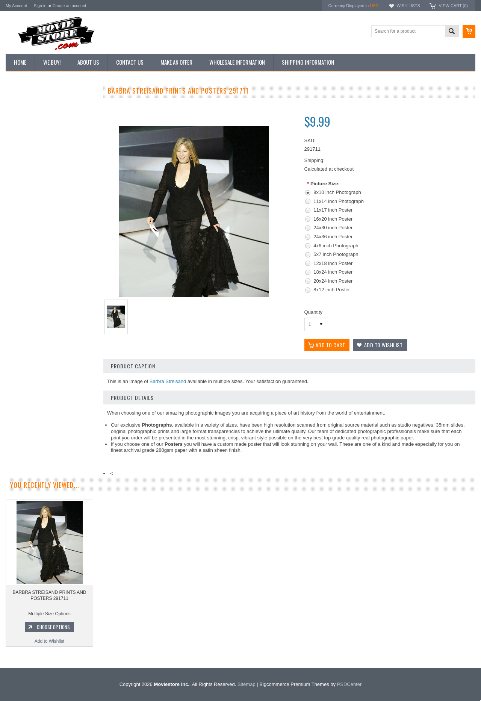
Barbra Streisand (168, 381)
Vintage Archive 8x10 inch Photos (43, 117)
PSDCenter (349, 684)
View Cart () (453, 5)
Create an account (69, 5)
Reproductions (24, 156)
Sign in (40, 5)
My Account (16, 5)
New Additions (24, 104)
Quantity (313, 312)
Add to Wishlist (50, 416)
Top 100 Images (26, 130)
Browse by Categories (32, 143)
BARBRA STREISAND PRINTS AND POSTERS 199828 (51, 370)
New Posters (22, 168)
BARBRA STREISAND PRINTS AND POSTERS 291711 (49, 595)
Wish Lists (408, 5)
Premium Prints (25, 181)
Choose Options (54, 402)
